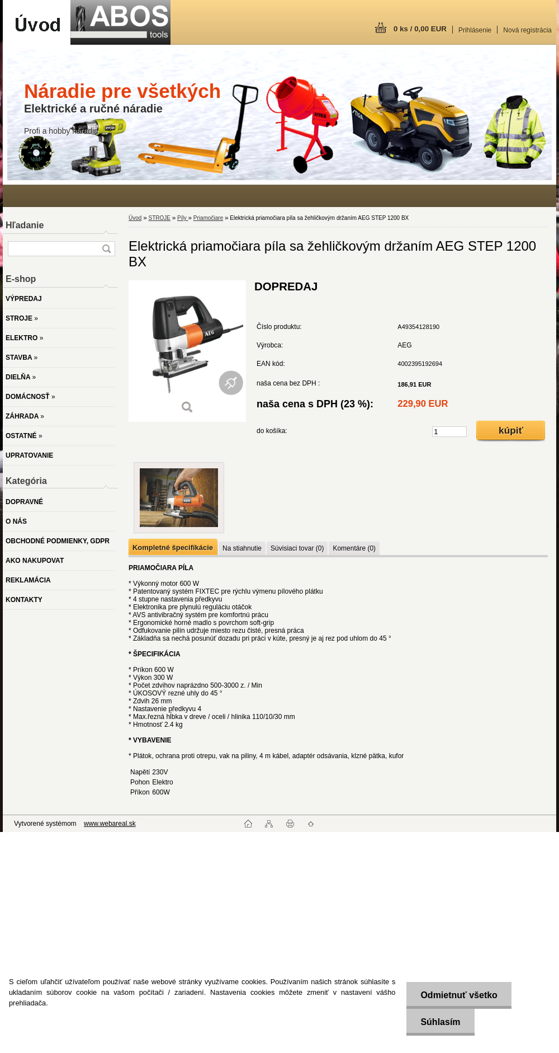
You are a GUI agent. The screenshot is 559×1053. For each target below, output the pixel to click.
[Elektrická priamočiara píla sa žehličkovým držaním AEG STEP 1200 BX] (187, 351)
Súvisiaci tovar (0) (297, 548)
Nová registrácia (527, 30)
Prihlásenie (474, 30)
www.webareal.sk (110, 824)
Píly (182, 218)
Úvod (135, 218)
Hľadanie (25, 225)
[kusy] (449, 431)
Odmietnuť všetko (458, 995)
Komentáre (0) (354, 548)
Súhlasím (440, 1022)
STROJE (159, 218)
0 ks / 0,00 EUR (420, 29)
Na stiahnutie (242, 548)
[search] (106, 249)
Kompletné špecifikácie (172, 547)
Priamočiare (208, 218)
